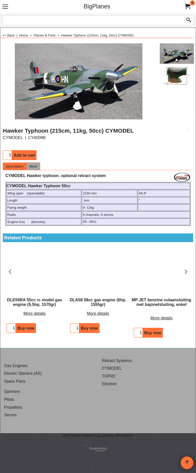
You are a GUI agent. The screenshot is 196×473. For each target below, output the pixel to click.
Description (14, 166)
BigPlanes (97, 6)
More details (34, 313)
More (33, 166)
